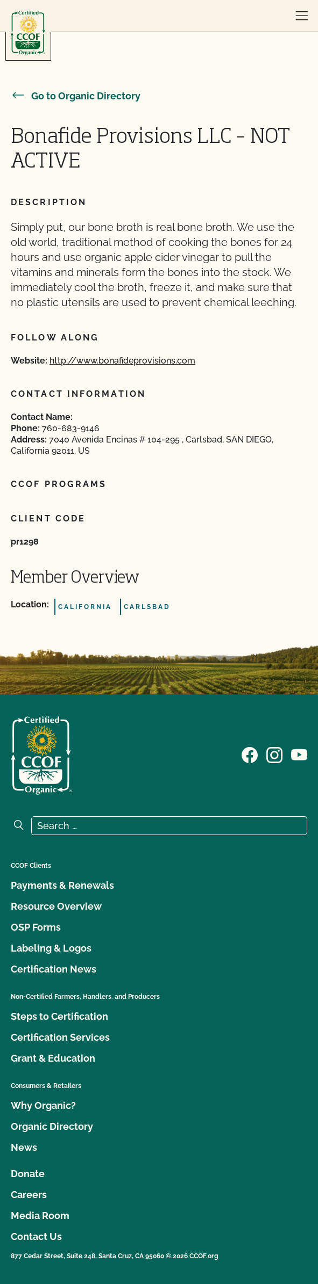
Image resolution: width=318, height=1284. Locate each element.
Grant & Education (53, 1058)
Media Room (40, 1215)
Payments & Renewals (62, 885)
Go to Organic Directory (75, 95)
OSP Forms (36, 927)
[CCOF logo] (28, 33)
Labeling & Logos (51, 948)
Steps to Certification (59, 1016)
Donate (28, 1173)
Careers (29, 1194)
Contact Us (36, 1236)
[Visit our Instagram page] (274, 754)
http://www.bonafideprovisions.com (122, 361)
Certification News (53, 969)
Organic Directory (52, 1126)
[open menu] (302, 16)
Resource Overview (56, 906)
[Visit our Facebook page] (250, 754)
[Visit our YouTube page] (299, 754)
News (24, 1147)
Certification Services (60, 1037)
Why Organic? (43, 1105)
